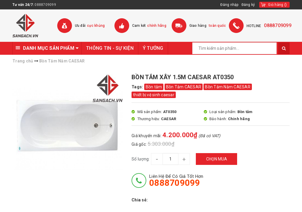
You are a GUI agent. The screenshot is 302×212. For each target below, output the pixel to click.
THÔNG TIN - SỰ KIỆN (110, 48)
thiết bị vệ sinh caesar (153, 94)
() (277, 5)
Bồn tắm (154, 87)
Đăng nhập (229, 5)
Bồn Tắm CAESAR (183, 87)
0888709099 (45, 5)
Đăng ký (248, 5)
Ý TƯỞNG (153, 48)
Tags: (138, 87)
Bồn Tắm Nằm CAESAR (227, 87)
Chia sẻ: (140, 200)
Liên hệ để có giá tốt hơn (176, 180)
